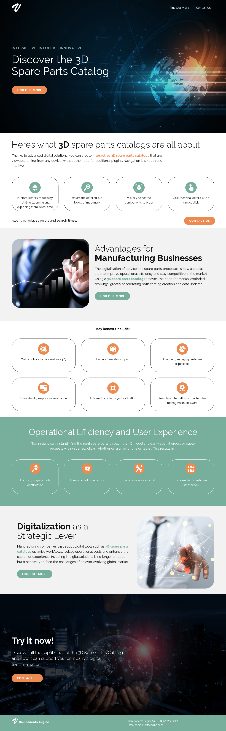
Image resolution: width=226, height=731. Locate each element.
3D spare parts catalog (125, 279)
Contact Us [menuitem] (203, 8)
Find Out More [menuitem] (179, 8)
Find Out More (29, 90)
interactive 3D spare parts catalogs (121, 155)
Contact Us (199, 221)
